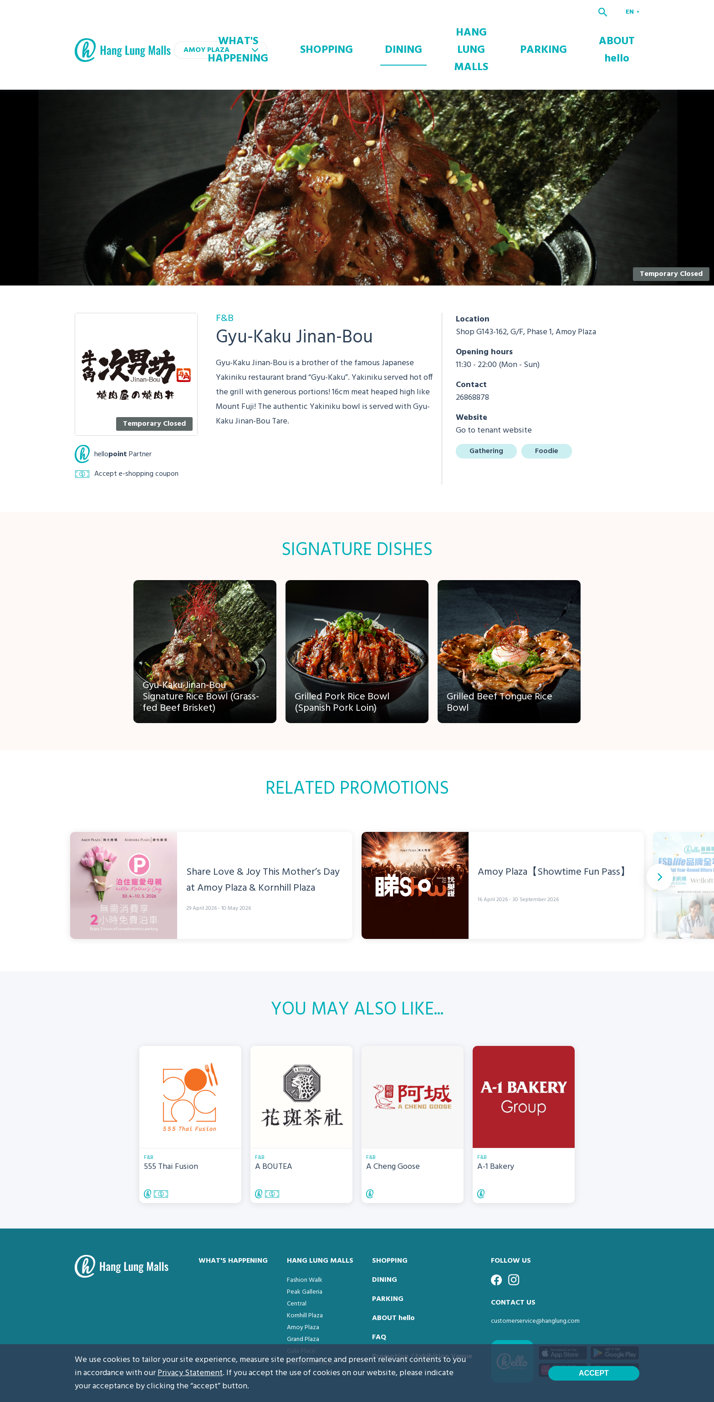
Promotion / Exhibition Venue (422, 1319)
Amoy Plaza (303, 1290)
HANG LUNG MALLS (498, 31)
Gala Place (301, 1314)
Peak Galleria (304, 1254)
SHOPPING (381, 31)
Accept (594, 1373)
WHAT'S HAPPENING (311, 31)
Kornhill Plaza (305, 1278)
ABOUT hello (621, 31)
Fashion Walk (304, 1243)
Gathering (486, 414)
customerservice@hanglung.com (535, 1284)
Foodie (546, 414)
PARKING (564, 31)
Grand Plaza (303, 1302)
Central (296, 1266)
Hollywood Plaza (310, 1325)
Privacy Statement (190, 1373)
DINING (434, 31)
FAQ (379, 1300)
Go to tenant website (494, 393)
